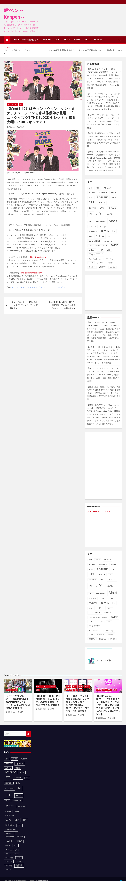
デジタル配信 (51, 687)
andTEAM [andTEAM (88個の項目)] (92, 193)
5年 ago (11, 127)
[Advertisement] (106, 292)
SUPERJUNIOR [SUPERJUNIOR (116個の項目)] (94, 241)
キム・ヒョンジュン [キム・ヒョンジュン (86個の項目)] (95, 259)
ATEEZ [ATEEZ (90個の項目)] (91, 197)
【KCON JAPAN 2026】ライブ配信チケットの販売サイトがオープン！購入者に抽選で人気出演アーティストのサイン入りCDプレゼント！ (108, 705)
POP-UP (69, 690)
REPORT (45, 40)
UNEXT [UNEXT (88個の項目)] (101, 250)
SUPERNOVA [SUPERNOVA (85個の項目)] (108, 241)
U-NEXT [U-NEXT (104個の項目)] (92, 250)
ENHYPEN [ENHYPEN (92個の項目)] (92, 208)
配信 (21, 104)
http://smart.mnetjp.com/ (31, 273)
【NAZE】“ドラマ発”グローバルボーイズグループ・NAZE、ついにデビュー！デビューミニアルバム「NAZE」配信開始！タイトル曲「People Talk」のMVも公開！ (103, 121)
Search (28, 734)
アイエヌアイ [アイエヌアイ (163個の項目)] (96, 254)
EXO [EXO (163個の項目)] (102, 207)
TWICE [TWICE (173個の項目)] (114, 245)
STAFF (20, 127)
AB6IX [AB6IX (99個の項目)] (98, 188)
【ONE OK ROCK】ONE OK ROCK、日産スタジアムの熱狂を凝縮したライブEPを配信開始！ (48, 701)
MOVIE (81, 687)
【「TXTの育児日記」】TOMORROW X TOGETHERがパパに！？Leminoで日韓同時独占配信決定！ (18, 702)
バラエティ (14, 104)
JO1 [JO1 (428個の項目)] (99, 214)
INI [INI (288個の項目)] (90, 214)
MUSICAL (98, 40)
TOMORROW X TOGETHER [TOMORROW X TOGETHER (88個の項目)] (98, 246)
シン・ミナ (15, 287)
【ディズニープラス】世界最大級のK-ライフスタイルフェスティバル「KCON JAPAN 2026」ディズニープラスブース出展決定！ (78, 704)
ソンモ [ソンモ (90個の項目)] (91, 263)
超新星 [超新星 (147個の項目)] (102, 267)
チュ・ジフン (26, 287)
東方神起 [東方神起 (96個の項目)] (92, 267)
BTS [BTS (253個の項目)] (91, 202)
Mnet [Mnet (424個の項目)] (113, 221)
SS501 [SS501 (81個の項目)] (110, 237)
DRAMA (76, 40)
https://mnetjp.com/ (38, 257)
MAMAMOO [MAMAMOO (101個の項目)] (100, 222)
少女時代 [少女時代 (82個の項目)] (110, 263)
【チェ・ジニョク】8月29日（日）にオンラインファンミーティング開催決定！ (24, 305)
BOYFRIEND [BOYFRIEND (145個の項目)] (102, 197)
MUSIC (67, 40)
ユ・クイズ (58, 287)
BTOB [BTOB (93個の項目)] (114, 197)
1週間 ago (11, 712)
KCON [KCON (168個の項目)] (110, 214)
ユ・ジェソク (68, 287)
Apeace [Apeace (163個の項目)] (103, 192)
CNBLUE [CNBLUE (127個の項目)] (101, 203)
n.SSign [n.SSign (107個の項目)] (103, 227)
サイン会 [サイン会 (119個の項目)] (109, 259)
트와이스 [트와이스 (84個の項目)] (112, 267)
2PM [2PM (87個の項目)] (90, 188)
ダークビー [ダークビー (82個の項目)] (100, 263)
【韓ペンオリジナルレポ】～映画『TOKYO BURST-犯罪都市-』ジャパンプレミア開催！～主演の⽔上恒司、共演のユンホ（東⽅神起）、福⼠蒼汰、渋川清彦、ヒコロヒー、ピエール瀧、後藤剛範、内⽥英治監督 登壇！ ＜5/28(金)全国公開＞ (103, 78)
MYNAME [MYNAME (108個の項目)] (92, 227)
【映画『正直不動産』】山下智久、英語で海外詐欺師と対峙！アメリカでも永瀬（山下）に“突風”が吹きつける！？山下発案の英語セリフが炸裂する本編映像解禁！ (103, 139)
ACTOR (68, 687)
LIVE (37, 687)
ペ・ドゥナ (49, 287)
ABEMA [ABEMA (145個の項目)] (107, 188)
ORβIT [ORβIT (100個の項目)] (112, 227)
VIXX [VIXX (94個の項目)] (108, 250)
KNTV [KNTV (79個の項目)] (90, 222)
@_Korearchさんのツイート (98, 511)
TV (8, 104)
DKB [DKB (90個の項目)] (110, 203)
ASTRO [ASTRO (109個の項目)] (114, 193)
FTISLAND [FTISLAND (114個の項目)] (112, 208)
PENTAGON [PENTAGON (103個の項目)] (93, 231)
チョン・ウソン (38, 287)
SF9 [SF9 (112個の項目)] (90, 237)
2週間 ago (101, 718)
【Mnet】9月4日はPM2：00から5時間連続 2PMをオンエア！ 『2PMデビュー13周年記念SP (62, 305)
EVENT (57, 40)
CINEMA (87, 40)
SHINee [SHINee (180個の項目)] (100, 236)
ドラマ (76, 690)
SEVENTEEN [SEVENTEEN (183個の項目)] (108, 231)
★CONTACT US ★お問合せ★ (26, 40)
